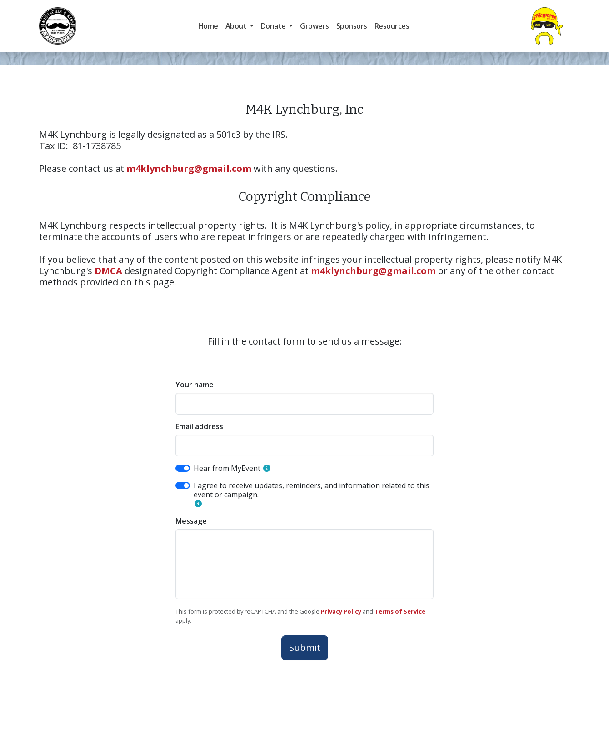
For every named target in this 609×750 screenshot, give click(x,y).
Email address (199, 426)
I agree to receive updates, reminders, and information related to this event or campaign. (311, 490)
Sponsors (351, 26)
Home (208, 26)
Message (191, 520)
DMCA (108, 271)
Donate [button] (274, 26)
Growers (314, 26)
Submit (304, 647)
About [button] (236, 26)
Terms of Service (399, 611)
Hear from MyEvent (227, 468)
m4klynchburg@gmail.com (188, 168)
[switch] (182, 468)
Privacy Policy (341, 611)
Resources (391, 26)
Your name (194, 384)
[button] (266, 468)
